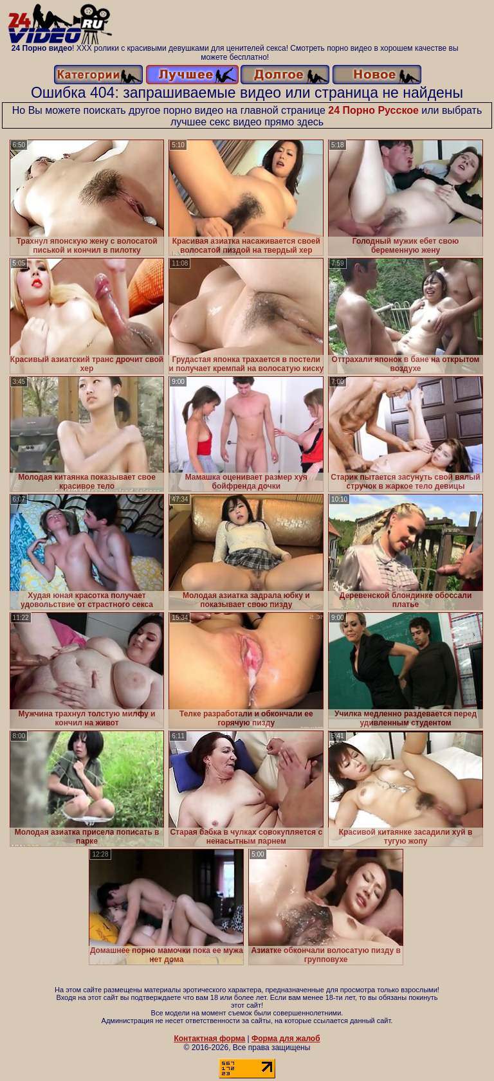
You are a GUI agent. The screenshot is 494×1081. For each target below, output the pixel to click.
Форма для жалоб (286, 1038)
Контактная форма (209, 1038)
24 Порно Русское (373, 110)
